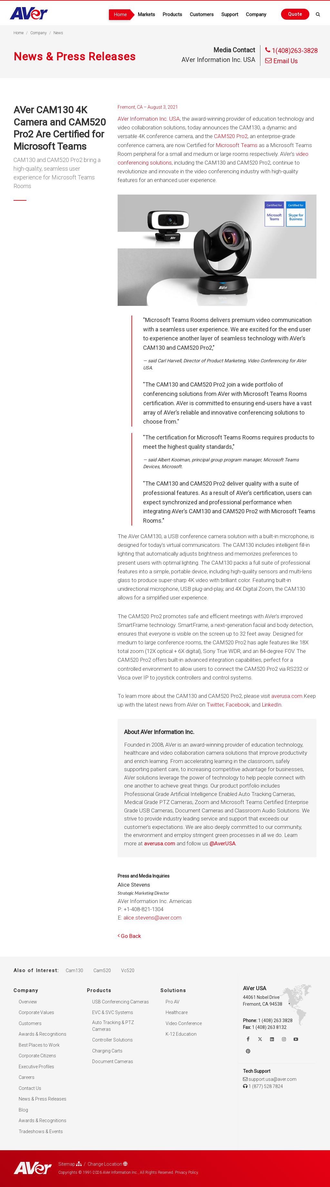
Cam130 (74, 970)
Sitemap (70, 1164)
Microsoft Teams (236, 145)
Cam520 (102, 970)
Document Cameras (112, 1061)
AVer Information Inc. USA (149, 119)
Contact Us (30, 1088)
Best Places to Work (39, 1044)
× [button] (263, 1176)
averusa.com (286, 696)
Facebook (237, 704)
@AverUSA (222, 843)
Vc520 (127, 970)
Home (19, 33)
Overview (28, 1001)
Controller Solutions (112, 1039)
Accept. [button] (243, 1176)
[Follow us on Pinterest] (248, 1051)
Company (38, 33)
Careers (26, 1077)
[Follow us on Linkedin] (272, 1039)
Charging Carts (107, 1050)
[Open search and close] (318, 13)
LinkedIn (271, 704)
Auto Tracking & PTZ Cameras (113, 1025)
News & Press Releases (42, 1098)
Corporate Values (36, 1012)
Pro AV (173, 1001)
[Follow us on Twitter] (260, 1039)
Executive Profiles (36, 1066)
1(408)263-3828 (291, 51)
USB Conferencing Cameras (120, 1001)
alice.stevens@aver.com (152, 917)
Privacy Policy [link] (204, 1176)
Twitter (215, 704)
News (58, 33)
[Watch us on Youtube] (296, 1039)
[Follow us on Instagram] (284, 1039)
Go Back (129, 936)
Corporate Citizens (37, 1055)
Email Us (281, 61)
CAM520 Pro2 (231, 136)
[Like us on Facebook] (248, 1039)
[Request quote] (295, 14)
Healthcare (177, 1012)
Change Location (108, 1164)
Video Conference (184, 1023)
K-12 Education (181, 1034)
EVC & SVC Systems (112, 1012)
